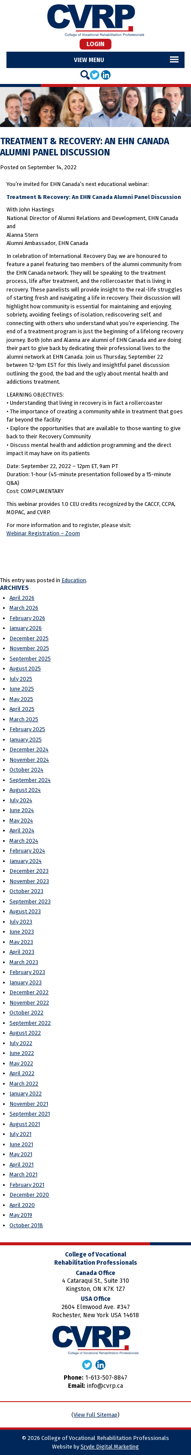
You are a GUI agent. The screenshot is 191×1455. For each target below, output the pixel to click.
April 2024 (21, 830)
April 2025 (21, 709)
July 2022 (20, 1043)
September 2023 (30, 901)
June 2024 (21, 810)
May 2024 (21, 820)
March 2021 (23, 1174)
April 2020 (22, 1205)
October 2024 (26, 769)
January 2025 (25, 739)
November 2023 (29, 881)
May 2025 (21, 699)
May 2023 (21, 942)
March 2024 (23, 841)
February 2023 (27, 972)
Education (74, 580)
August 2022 (25, 1033)
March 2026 (23, 608)
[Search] (85, 75)
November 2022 (29, 1002)
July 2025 (20, 679)
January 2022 (25, 1093)
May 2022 (21, 1063)
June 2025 (21, 689)
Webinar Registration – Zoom (43, 533)
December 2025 (29, 638)
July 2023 (20, 921)
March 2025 (23, 719)
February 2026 (27, 618)
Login (95, 44)
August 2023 (25, 911)
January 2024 (25, 861)
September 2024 (30, 780)
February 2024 (27, 850)
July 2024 (20, 800)
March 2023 (23, 962)
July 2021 (20, 1134)
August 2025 (25, 668)
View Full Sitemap (95, 1415)
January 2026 (25, 628)
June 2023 (21, 931)
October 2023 (26, 891)
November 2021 (28, 1104)
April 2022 (21, 1073)
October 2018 (26, 1225)
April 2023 (21, 952)
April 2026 (21, 598)
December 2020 (29, 1194)
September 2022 (30, 1023)
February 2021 (26, 1185)
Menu (96, 60)
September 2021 (29, 1114)
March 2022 (23, 1083)
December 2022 (29, 992)
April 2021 (21, 1164)
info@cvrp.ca (105, 1386)
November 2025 (29, 648)
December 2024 (29, 749)
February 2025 (27, 729)
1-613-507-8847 (106, 1377)
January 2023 (25, 982)
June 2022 (21, 1053)
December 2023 (29, 871)
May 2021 (20, 1154)
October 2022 (26, 1012)
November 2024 (29, 760)
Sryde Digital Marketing (109, 1446)
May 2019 (20, 1215)
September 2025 (30, 658)
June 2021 (21, 1144)
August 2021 (24, 1124)
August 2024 (25, 790)
